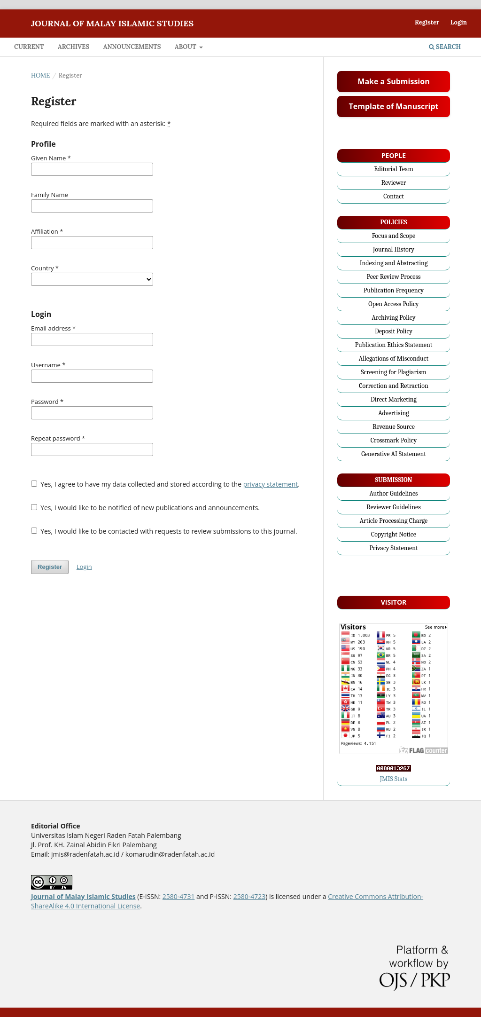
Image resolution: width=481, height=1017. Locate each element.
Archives (73, 47)
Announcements (132, 47)
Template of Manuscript (393, 106)
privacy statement (270, 484)
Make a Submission (393, 81)
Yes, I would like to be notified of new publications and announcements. (145, 507)
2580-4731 (179, 896)
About (186, 47)
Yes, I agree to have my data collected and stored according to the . (165, 484)
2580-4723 (249, 896)
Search (445, 47)
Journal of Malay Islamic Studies (112, 23)
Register (427, 22)
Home (40, 75)
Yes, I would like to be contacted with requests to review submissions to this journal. (164, 531)
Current (29, 47)
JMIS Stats (393, 779)
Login (458, 22)
